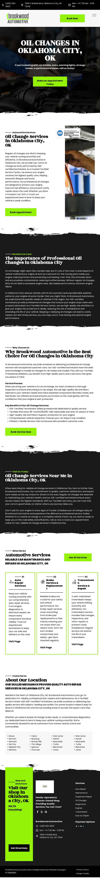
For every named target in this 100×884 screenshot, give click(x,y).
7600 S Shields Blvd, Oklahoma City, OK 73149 (51, 836)
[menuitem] (84, 870)
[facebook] (37, 812)
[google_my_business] (46, 812)
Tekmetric (12, 872)
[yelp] (41, 812)
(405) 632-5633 (47, 826)
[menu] (94, 15)
